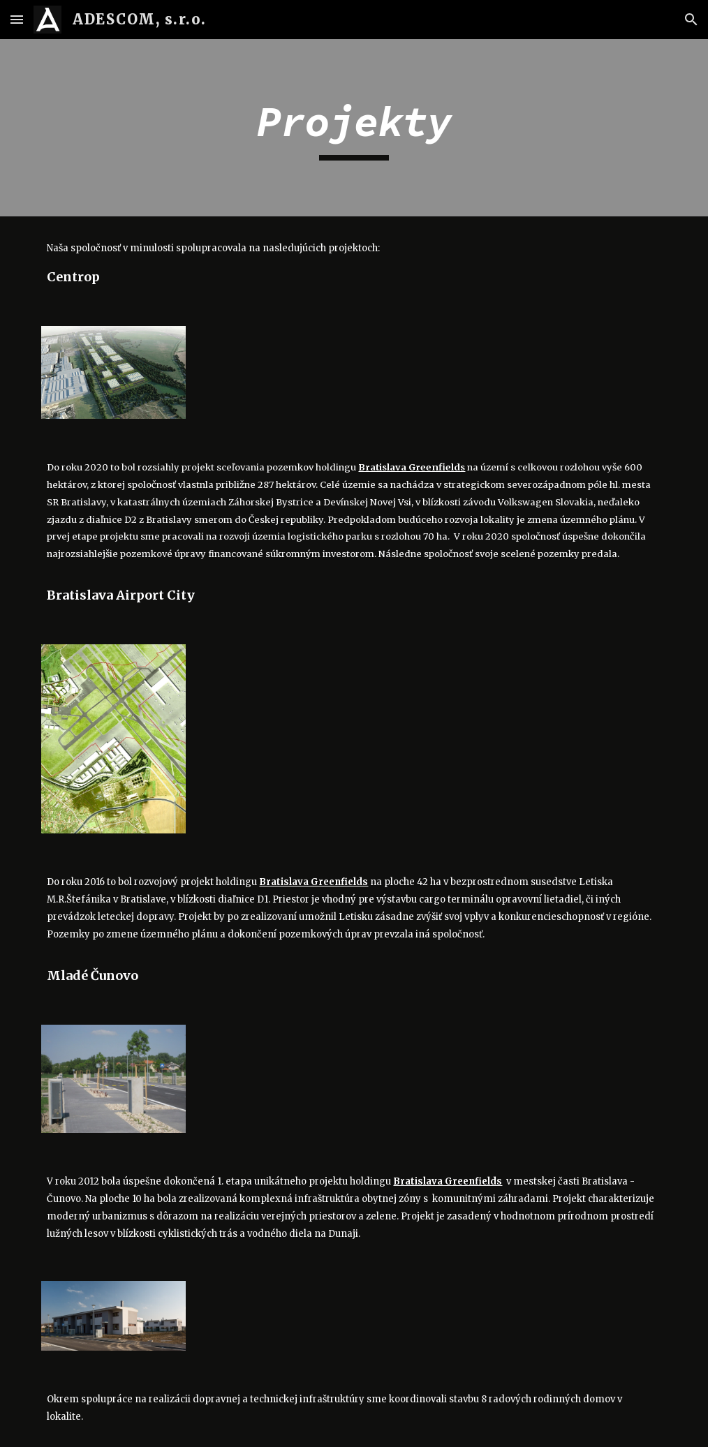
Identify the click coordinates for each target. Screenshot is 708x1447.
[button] (17, 19)
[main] (353, 127)
